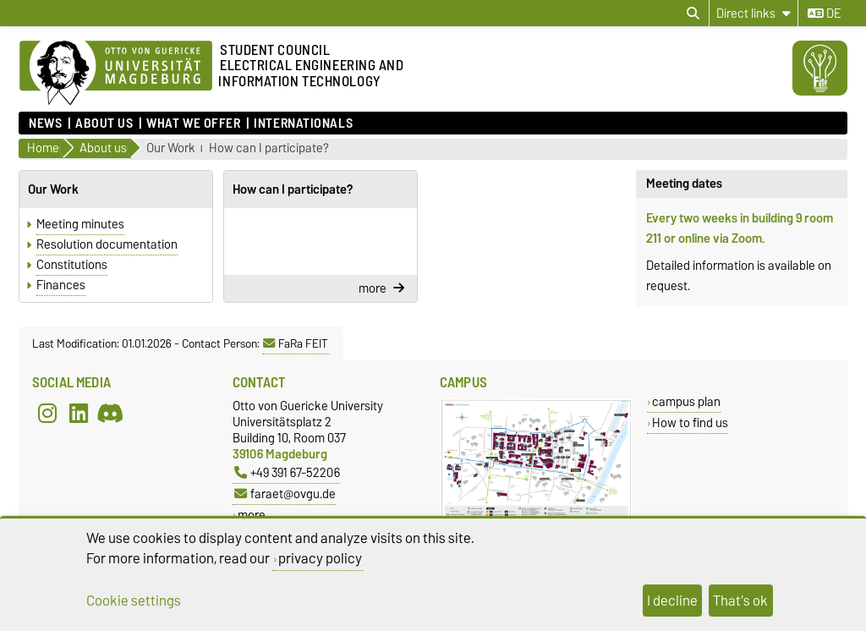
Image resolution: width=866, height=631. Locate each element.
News (45, 123)
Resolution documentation (107, 244)
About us (104, 123)
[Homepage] (116, 73)
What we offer (193, 123)
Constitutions (71, 265)
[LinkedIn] (78, 413)
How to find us (690, 422)
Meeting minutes (80, 224)
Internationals (303, 123)
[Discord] (110, 413)
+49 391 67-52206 (287, 472)
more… (256, 514)
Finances (60, 285)
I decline (672, 600)
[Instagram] (47, 413)
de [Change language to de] (824, 13)
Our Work (170, 148)
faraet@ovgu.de (285, 493)
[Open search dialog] (693, 13)
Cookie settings (133, 600)
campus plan (686, 401)
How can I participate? (269, 148)
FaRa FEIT (295, 343)
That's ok (740, 600)
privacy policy (320, 558)
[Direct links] (753, 13)
